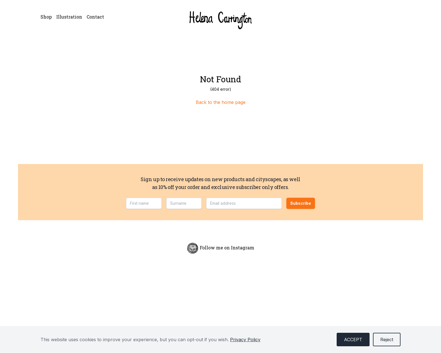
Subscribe (300, 203)
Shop (46, 17)
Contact (95, 17)
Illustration (69, 17)
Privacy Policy (245, 339)
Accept (353, 339)
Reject (386, 339)
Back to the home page (221, 102)
